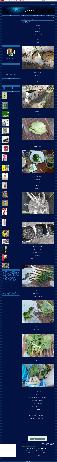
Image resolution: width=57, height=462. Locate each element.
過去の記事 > (50, 15)
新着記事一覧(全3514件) (37, 15)
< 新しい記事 (25, 15)
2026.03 (12, 87)
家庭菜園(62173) (27, 21)
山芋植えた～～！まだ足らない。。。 (30, 19)
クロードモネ (5, 79)
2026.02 (12, 88)
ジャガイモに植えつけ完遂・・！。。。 (31, 452)
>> (44, 0)
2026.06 (4, 87)
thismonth (11, 74)
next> (15, 74)
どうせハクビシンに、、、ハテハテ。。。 (32, 450)
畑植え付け (26, 22)
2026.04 (4, 89)
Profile (10, 46)
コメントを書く (51, 444)
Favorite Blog (11, 78)
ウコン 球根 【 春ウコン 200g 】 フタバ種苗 (8, 271)
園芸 (11, 0)
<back (7, 74)
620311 (52, 4)
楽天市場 (55, 0)
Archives (11, 85)
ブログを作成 (51, 0)
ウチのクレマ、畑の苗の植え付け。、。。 (32, 448)
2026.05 (4, 88)
